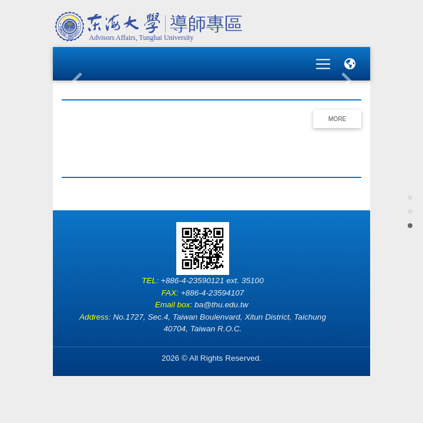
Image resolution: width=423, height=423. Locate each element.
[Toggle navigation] (323, 60)
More (337, 111)
